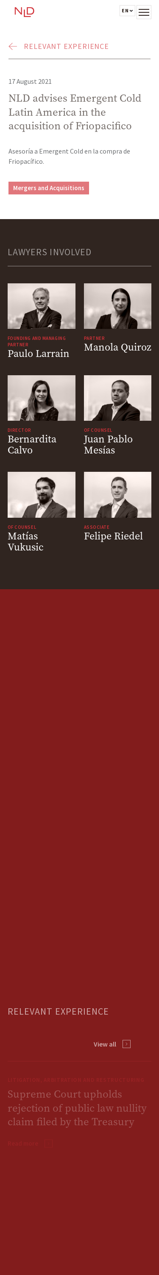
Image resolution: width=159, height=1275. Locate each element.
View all (105, 1044)
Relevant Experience (66, 46)
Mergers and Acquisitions (48, 188)
